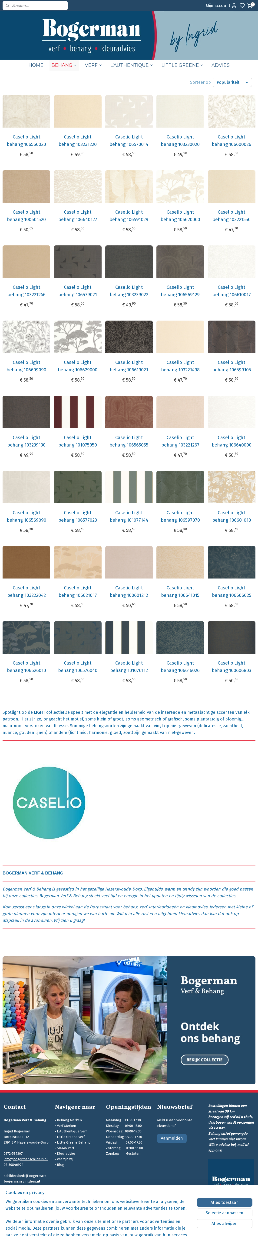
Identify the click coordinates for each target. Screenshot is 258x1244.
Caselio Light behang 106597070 (180, 516)
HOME (35, 65)
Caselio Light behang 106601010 (231, 516)
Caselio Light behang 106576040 (77, 666)
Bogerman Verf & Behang (27, 889)
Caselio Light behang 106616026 (180, 666)
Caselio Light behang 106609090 (26, 366)
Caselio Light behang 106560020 (26, 140)
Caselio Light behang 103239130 (26, 441)
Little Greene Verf (71, 1137)
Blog (60, 1165)
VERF (93, 65)
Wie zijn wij (65, 1159)
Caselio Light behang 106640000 (231, 441)
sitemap (151, 1235)
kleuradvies (196, 907)
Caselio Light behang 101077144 (129, 516)
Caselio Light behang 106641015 (180, 591)
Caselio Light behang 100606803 (231, 666)
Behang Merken (69, 1120)
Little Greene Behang (73, 1142)
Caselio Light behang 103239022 (129, 290)
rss (160, 1235)
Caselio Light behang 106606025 (231, 591)
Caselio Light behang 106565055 (128, 441)
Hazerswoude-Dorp (123, 889)
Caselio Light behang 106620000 (180, 215)
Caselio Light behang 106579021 (77, 290)
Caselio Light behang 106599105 (231, 366)
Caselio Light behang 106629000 (77, 366)
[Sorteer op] (232, 82)
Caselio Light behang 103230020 (180, 140)
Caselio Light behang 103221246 (26, 290)
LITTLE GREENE (182, 65)
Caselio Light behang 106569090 (26, 516)
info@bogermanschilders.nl (26, 1159)
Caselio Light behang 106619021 (129, 366)
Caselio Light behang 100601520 (26, 215)
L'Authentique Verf (72, 1131)
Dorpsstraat (101, 907)
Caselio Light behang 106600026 (231, 140)
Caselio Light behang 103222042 (26, 591)
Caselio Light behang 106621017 (78, 591)
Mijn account (221, 5)
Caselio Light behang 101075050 (77, 441)
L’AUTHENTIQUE (131, 65)
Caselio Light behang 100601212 (129, 591)
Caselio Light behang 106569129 (180, 290)
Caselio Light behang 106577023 (77, 516)
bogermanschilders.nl (22, 1181)
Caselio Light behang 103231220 (78, 140)
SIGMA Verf (65, 1148)
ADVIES (221, 65)
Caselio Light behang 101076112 (129, 666)
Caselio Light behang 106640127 (77, 215)
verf (143, 907)
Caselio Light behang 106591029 (128, 215)
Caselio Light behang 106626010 (26, 666)
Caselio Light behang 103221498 (180, 366)
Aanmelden (172, 1138)
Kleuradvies (66, 1153)
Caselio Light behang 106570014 (128, 140)
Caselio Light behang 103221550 (231, 215)
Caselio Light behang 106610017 (231, 290)
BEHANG (64, 65)
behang (130, 907)
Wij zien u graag (68, 920)
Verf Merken (66, 1126)
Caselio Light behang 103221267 (180, 441)
